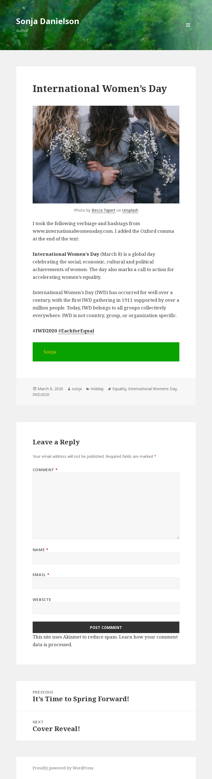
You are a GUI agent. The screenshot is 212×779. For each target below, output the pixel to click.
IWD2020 (41, 394)
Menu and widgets (188, 32)
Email (41, 574)
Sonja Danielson (47, 21)
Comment (45, 469)
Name (40, 549)
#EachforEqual (76, 330)
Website (42, 599)
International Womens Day (152, 388)
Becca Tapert (103, 210)
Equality (119, 388)
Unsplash (130, 210)
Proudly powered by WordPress (63, 768)
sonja (77, 388)
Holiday (97, 388)
